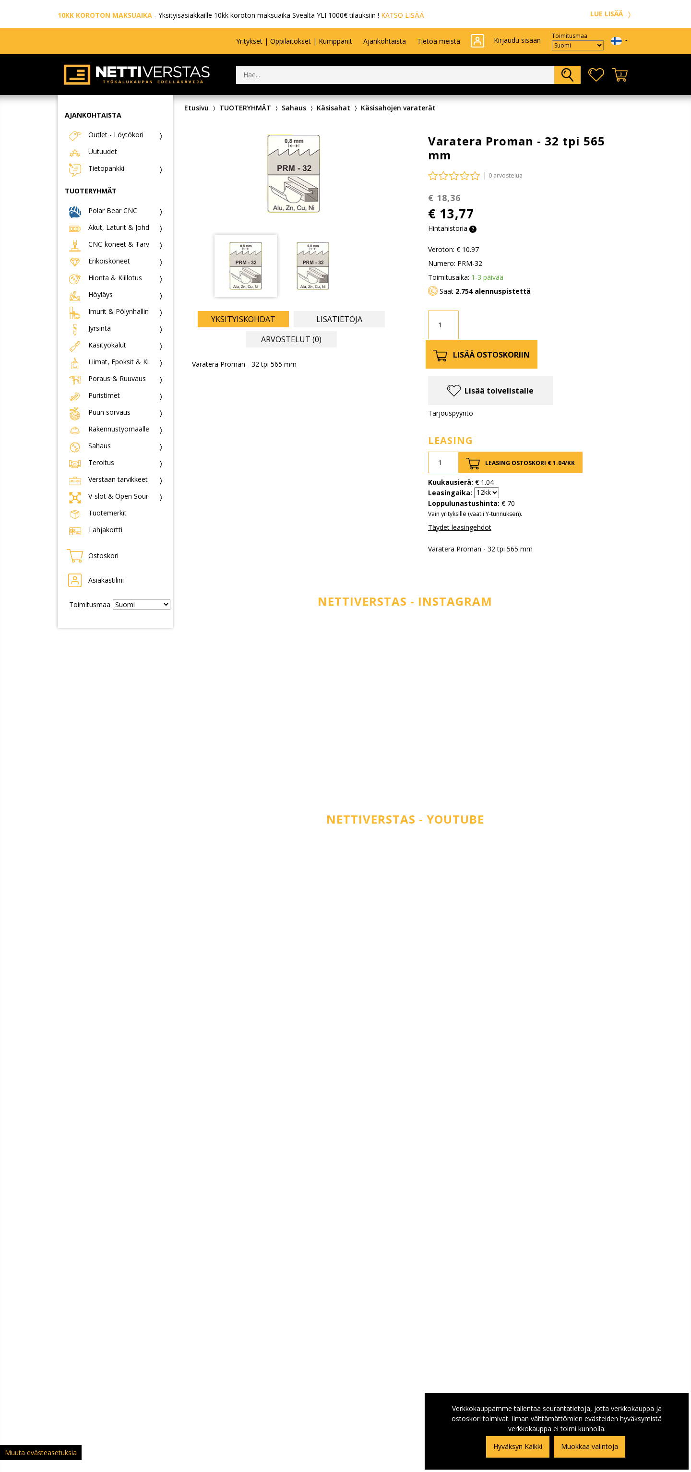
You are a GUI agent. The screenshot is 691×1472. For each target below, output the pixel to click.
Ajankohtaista (384, 41)
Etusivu (196, 107)
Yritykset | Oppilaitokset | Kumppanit (294, 41)
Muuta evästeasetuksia (41, 1452)
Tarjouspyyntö (450, 413)
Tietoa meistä (438, 41)
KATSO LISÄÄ (402, 15)
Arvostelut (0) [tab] (291, 339)
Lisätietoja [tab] (339, 319)
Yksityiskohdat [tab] (243, 319)
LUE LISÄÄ (611, 13)
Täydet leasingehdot (459, 527)
